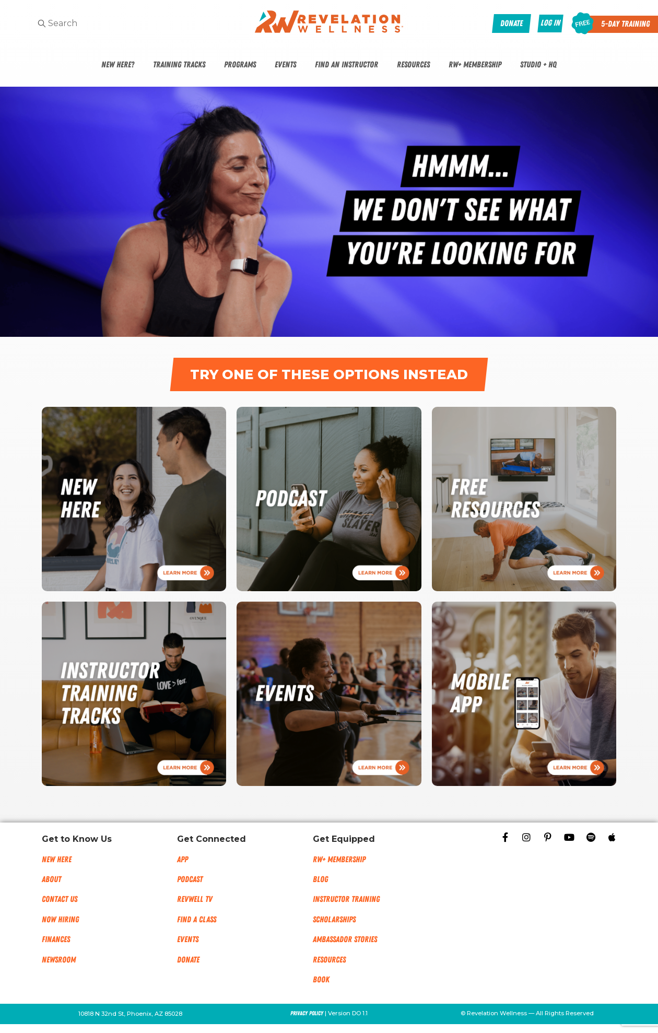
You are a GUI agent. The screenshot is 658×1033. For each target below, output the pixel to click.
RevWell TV (195, 908)
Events (285, 65)
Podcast (190, 888)
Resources (413, 65)
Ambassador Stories (345, 948)
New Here (57, 868)
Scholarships (334, 928)
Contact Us (59, 908)
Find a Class (196, 928)
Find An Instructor (346, 65)
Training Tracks (179, 65)
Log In (550, 23)
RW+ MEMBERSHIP (339, 868)
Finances (56, 948)
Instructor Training (346, 908)
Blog (320, 888)
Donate (188, 968)
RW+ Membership (475, 65)
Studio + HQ (538, 65)
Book (321, 988)
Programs (240, 65)
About (51, 888)
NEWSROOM (59, 968)
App (182, 868)
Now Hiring (60, 928)
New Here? (117, 65)
